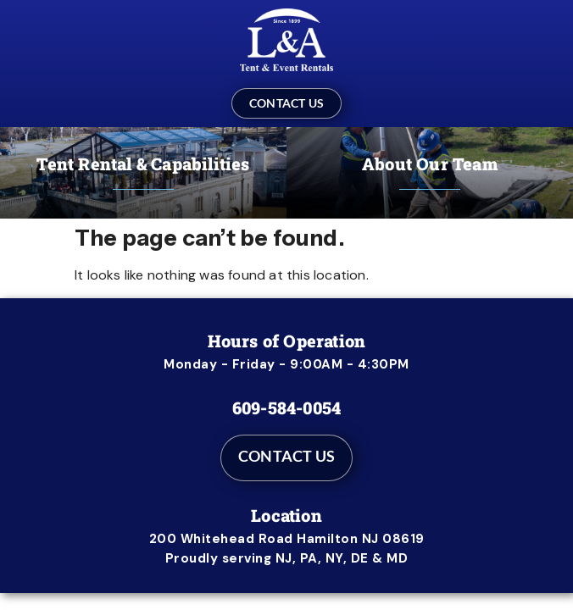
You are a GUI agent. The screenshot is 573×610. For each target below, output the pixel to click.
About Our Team (430, 163)
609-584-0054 (286, 407)
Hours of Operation (287, 341)
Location (286, 515)
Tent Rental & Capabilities (142, 163)
